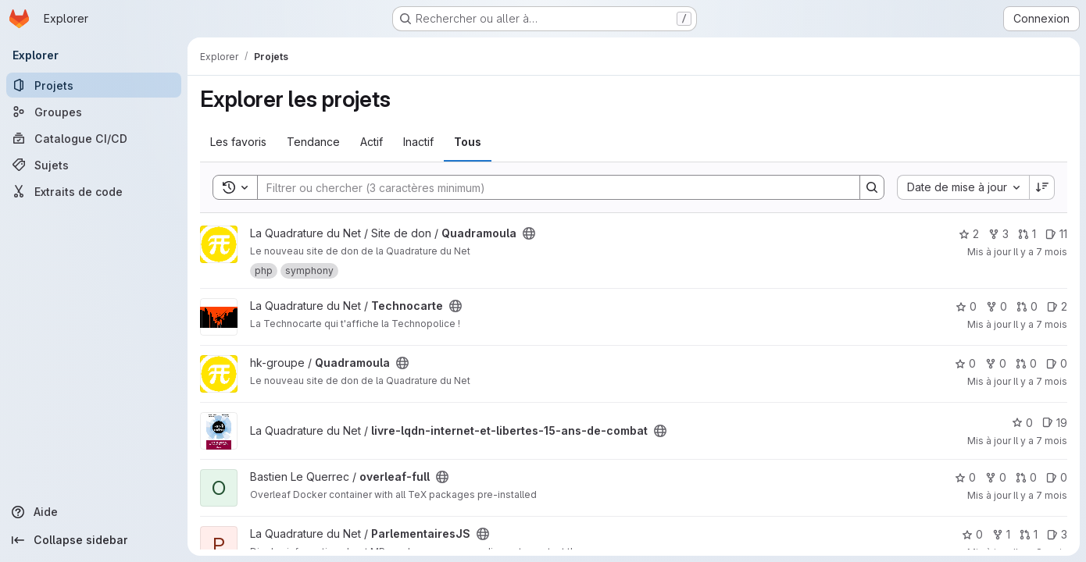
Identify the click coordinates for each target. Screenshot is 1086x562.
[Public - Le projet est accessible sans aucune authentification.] (529, 233)
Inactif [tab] (418, 141)
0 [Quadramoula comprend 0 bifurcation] (995, 363)
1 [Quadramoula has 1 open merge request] (1027, 233)
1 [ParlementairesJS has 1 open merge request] (1029, 534)
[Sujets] (93, 164)
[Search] (550, 187)
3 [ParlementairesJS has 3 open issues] (1057, 534)
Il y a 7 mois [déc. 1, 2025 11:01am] (1040, 252)
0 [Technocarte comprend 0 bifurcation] (996, 306)
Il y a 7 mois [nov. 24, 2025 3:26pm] (1040, 440)
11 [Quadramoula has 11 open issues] (1056, 233)
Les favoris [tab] (238, 141)
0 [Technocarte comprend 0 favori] (966, 306)
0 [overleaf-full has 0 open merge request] (1026, 477)
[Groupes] (93, 111)
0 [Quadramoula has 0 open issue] (1056, 363)
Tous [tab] (467, 141)
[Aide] (93, 512)
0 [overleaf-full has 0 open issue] (1056, 477)
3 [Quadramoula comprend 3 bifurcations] (998, 233)
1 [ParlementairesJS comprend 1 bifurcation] (1001, 534)
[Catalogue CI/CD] (93, 138)
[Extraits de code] (93, 191)
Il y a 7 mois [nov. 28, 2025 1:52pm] (1040, 324)
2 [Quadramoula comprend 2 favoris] (969, 233)
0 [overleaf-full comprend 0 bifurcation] (995, 477)
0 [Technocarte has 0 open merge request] (1027, 306)
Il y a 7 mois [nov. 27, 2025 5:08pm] (1040, 381)
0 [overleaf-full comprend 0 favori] (965, 477)
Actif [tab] (371, 141)
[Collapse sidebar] (93, 540)
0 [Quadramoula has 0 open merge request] (1026, 363)
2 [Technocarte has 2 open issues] (1057, 306)
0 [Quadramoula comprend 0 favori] (965, 363)
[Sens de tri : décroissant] (1042, 187)
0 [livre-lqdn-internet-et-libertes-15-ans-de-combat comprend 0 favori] (1022, 422)
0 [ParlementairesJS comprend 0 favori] (972, 534)
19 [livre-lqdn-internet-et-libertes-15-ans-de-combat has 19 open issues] (1054, 422)
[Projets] (93, 85)
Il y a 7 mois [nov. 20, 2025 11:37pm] (1040, 495)
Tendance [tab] (313, 141)
